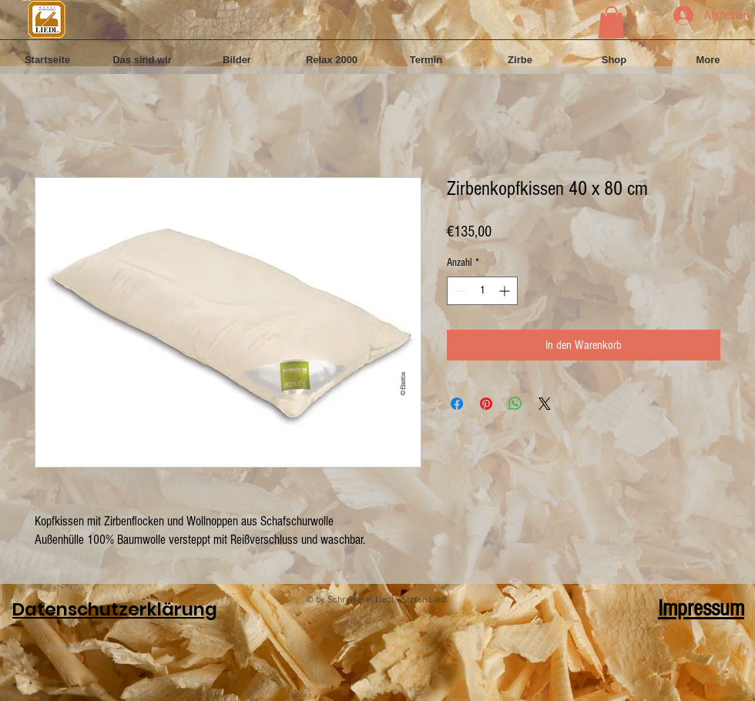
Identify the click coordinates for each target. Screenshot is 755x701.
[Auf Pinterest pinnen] (486, 403)
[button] (611, 22)
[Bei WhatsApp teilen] (515, 403)
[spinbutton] (482, 290)
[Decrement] (458, 290)
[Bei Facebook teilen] (457, 403)
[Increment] (505, 290)
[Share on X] (544, 403)
